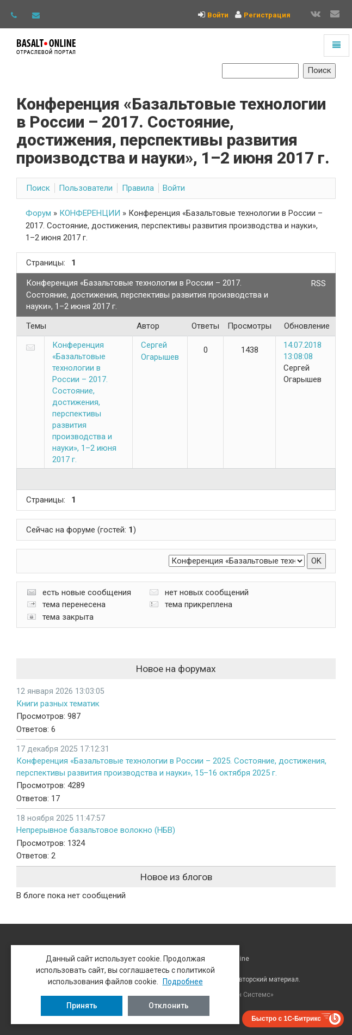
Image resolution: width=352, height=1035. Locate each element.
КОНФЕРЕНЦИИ (89, 213)
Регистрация (267, 15)
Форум (38, 213)
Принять (81, 1005)
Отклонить (169, 1005)
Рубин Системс (246, 994)
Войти (218, 15)
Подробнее (183, 981)
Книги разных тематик (58, 704)
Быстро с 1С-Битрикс (286, 1018)
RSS (318, 283)
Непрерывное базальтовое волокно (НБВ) (95, 830)
